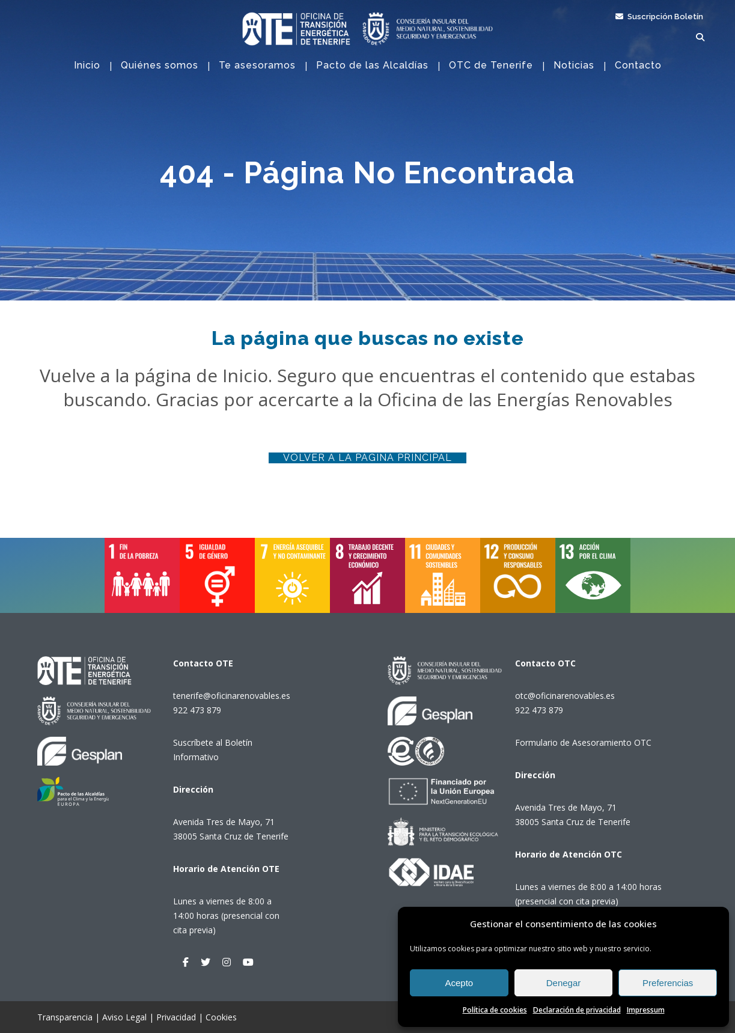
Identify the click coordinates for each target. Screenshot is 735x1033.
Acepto (459, 983)
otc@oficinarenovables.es (565, 695)
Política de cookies (495, 1010)
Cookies (221, 1017)
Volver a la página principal (367, 458)
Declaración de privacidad (577, 1010)
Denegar (563, 983)
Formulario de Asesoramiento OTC (583, 742)
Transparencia (65, 1017)
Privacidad (176, 1017)
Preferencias (667, 983)
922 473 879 (197, 710)
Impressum (646, 1010)
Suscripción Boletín (659, 16)
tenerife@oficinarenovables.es (231, 695)
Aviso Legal (124, 1017)
